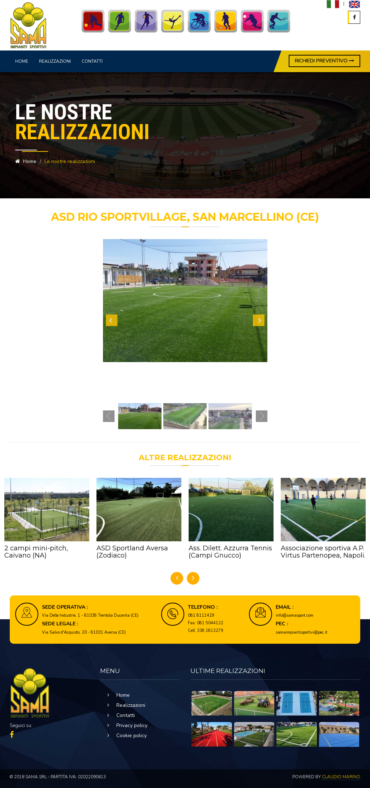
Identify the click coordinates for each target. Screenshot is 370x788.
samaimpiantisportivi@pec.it (301, 632)
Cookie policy (131, 735)
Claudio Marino (341, 777)
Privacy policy (131, 725)
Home (21, 61)
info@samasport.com (294, 615)
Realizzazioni (55, 61)
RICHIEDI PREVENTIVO (324, 60)
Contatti (92, 61)
